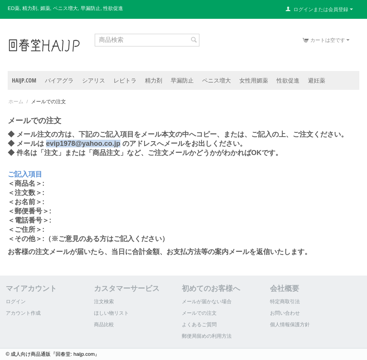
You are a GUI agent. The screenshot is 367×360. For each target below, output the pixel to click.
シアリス (93, 80)
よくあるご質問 (199, 324)
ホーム (15, 101)
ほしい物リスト (111, 313)
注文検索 (104, 301)
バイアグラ (59, 80)
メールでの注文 (199, 313)
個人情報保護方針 (290, 324)
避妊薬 (316, 80)
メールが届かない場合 (207, 301)
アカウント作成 (23, 313)
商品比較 (104, 324)
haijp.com (24, 80)
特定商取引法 (285, 301)
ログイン (16, 301)
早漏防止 (182, 80)
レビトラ (125, 80)
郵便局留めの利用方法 (207, 336)
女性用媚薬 (253, 80)
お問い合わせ (285, 313)
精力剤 (153, 80)
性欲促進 (288, 80)
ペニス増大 (216, 80)
